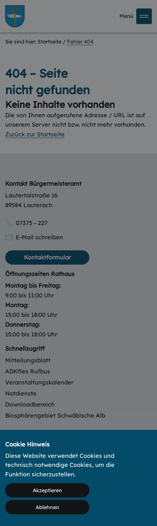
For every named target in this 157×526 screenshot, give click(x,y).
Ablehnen (47, 507)
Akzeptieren (47, 490)
